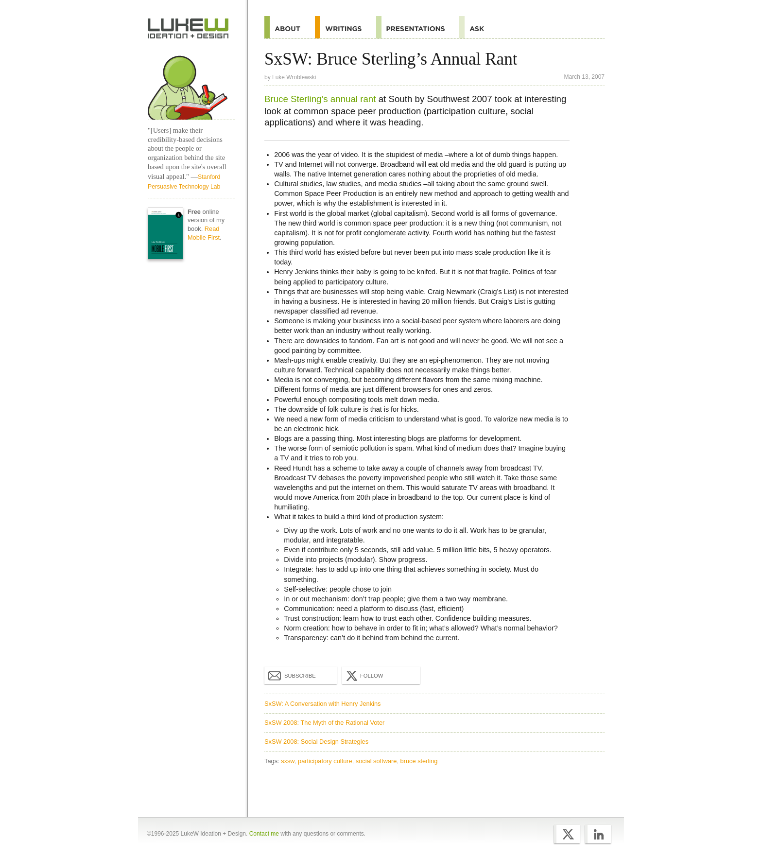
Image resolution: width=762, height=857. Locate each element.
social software (376, 761)
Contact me (264, 833)
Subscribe (292, 675)
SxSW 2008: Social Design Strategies (316, 741)
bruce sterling (419, 761)
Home (188, 28)
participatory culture (325, 761)
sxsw (287, 761)
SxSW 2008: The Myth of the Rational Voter (324, 722)
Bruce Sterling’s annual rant (320, 99)
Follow (363, 675)
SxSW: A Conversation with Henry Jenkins (322, 703)
